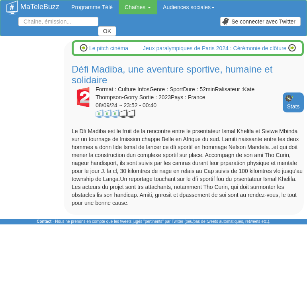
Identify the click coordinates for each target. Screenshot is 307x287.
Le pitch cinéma (108, 48)
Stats (293, 106)
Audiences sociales (189, 7)
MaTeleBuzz (32, 4)
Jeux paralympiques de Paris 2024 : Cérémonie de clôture (215, 48)
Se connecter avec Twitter (258, 22)
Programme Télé (92, 7)
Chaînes (138, 7)
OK (107, 31)
